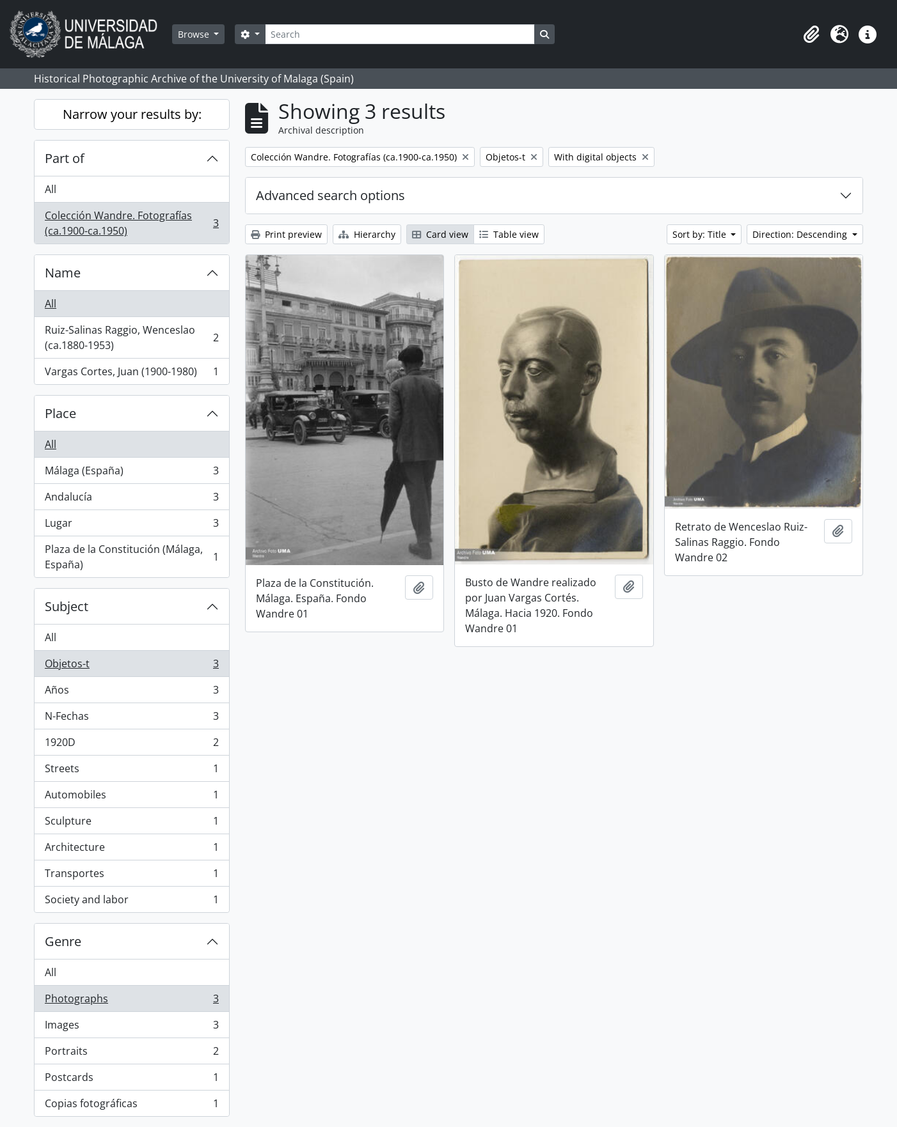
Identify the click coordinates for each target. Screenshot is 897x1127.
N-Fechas (131, 718)
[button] (811, 34)
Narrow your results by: (132, 114)
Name (63, 272)
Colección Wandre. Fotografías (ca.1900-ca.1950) (131, 223)
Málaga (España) (131, 473)
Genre (63, 941)
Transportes (131, 876)
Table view (509, 234)
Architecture (131, 849)
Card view (440, 234)
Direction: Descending (801, 234)
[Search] (400, 34)
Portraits (131, 1053)
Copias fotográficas (131, 1106)
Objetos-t (131, 666)
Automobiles (131, 797)
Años (131, 692)
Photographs (131, 1001)
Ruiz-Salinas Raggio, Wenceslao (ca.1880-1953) (131, 337)
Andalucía (131, 499)
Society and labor (131, 902)
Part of (64, 158)
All (50, 189)
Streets (131, 771)
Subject (66, 606)
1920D (131, 745)
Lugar (131, 525)
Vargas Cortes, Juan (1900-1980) (131, 374)
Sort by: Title (700, 234)
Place (60, 413)
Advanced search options (330, 195)
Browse (195, 34)
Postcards (131, 1080)
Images (131, 1027)
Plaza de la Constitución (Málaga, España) (131, 556)
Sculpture (131, 823)
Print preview (286, 234)
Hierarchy (366, 234)
